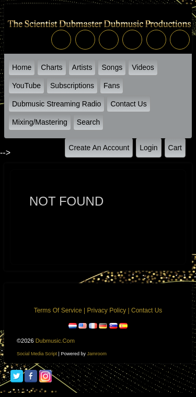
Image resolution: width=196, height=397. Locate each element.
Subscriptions (72, 85)
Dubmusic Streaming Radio (56, 104)
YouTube (26, 85)
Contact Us (128, 104)
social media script (37, 353)
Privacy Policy (106, 310)
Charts (51, 67)
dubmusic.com (55, 341)
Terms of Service (58, 310)
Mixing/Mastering (39, 122)
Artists (82, 67)
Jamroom (97, 353)
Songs (111, 67)
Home (21, 67)
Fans (111, 85)
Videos (143, 67)
